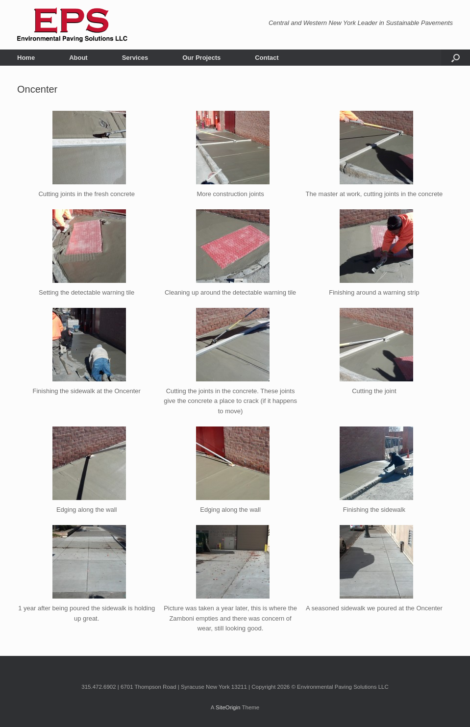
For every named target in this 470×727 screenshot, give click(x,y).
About (78, 57)
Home (26, 57)
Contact (266, 57)
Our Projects (201, 57)
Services (135, 57)
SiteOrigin (228, 707)
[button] (455, 58)
